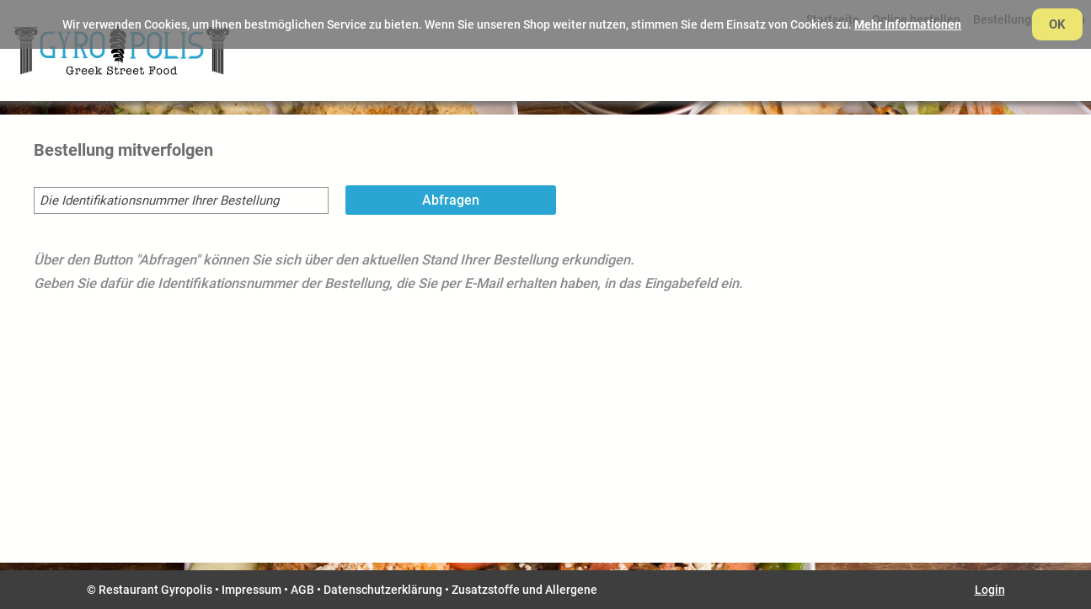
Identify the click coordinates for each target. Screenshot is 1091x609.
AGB (302, 589)
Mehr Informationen (907, 24)
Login (990, 589)
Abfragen (450, 200)
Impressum (251, 589)
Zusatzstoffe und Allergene (524, 589)
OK (1057, 24)
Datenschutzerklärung (383, 589)
